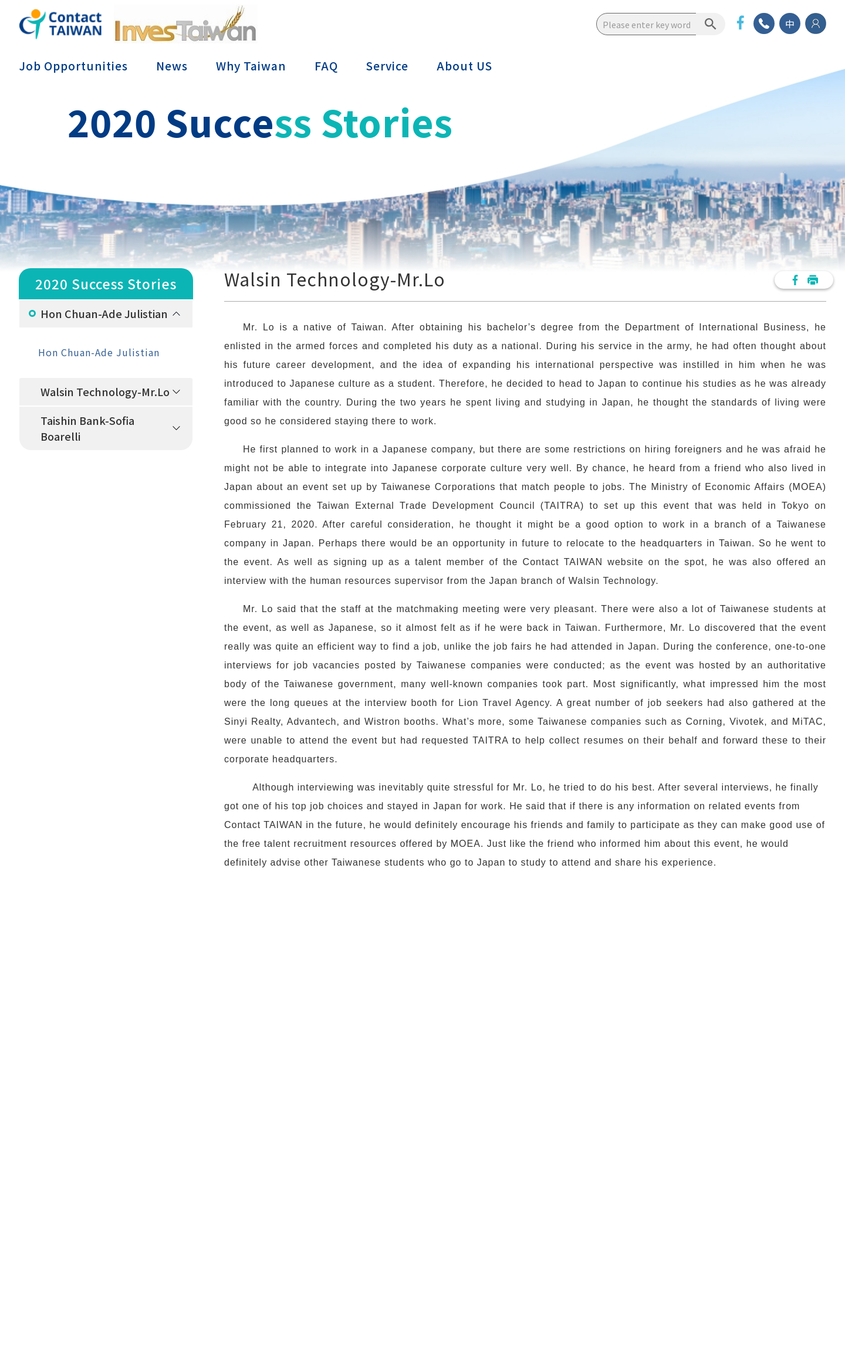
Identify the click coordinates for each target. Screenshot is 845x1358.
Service (387, 66)
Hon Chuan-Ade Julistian (104, 313)
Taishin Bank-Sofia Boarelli (87, 428)
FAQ (326, 66)
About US (464, 66)
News (172, 66)
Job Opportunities (73, 66)
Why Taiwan (251, 66)
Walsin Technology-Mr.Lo (105, 391)
